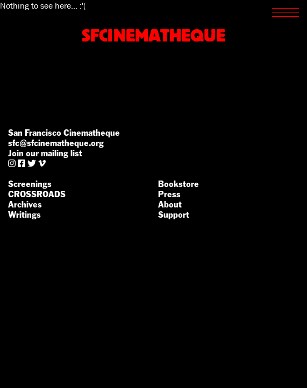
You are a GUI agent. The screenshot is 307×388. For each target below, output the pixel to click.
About (170, 204)
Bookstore (178, 184)
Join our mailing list (45, 153)
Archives (25, 204)
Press (169, 194)
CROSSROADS (37, 194)
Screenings (30, 184)
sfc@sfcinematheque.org (56, 143)
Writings (24, 215)
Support (173, 215)
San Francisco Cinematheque (64, 133)
